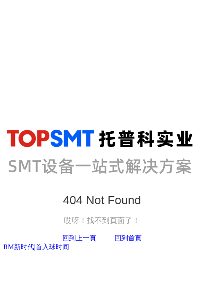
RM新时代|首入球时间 (36, 246)
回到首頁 (128, 238)
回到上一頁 (79, 238)
